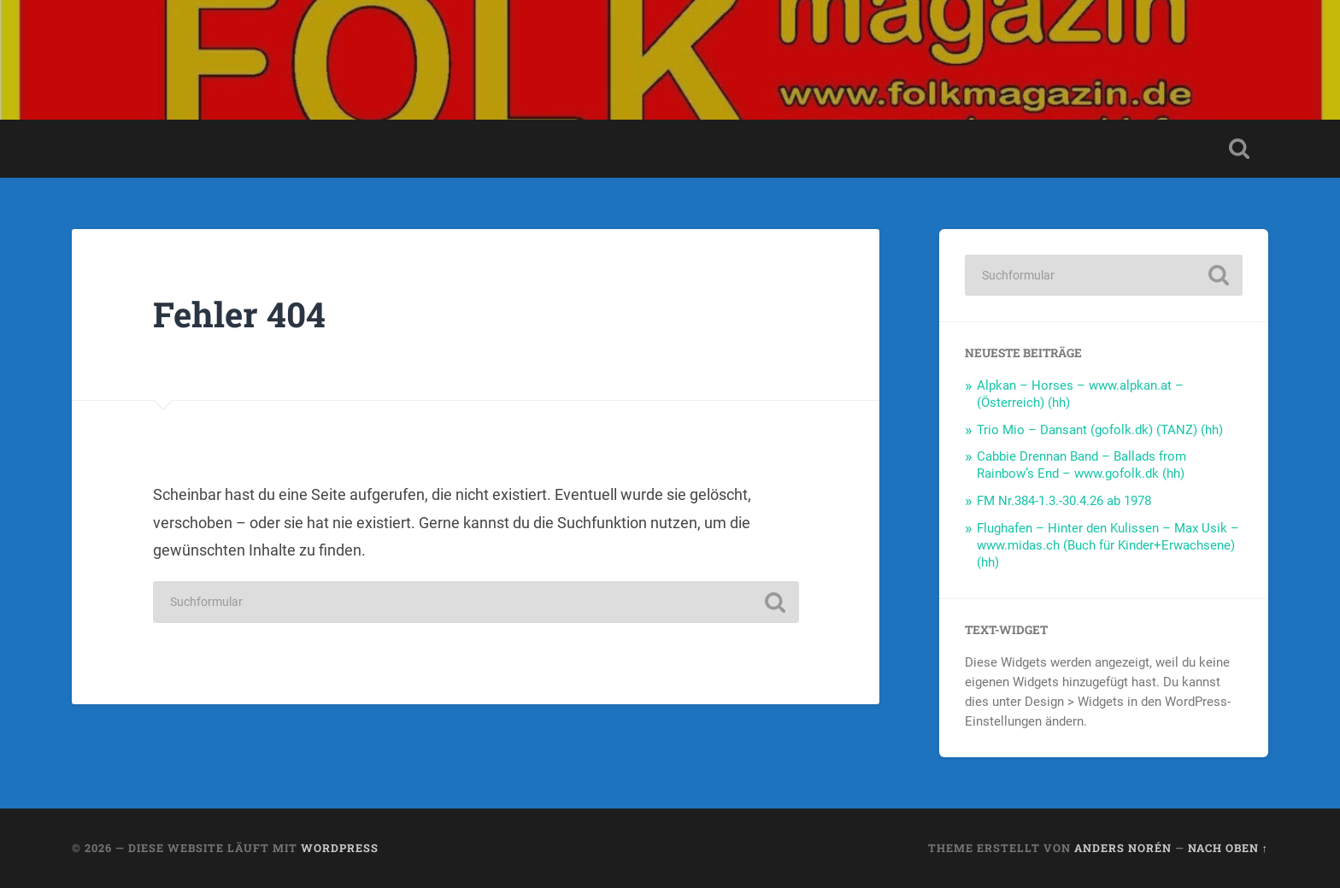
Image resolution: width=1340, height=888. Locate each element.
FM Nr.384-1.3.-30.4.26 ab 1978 (1064, 501)
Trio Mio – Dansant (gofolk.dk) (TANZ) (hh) (1100, 430)
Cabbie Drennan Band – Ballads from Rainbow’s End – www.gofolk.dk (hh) (1081, 465)
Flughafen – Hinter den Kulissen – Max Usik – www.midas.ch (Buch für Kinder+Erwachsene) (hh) (1108, 545)
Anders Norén (1123, 848)
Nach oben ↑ (1228, 848)
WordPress (340, 848)
